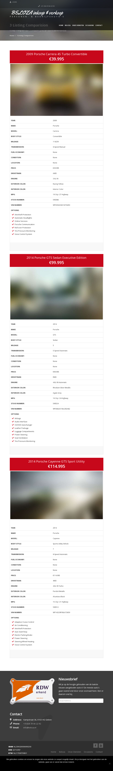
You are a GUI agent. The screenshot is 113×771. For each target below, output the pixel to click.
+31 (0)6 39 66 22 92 (95, 2)
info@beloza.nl (29, 727)
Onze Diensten (78, 21)
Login (13, 2)
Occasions (89, 21)
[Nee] (109, 763)
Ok (56, 766)
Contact (98, 21)
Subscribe (64, 707)
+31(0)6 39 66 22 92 (32, 723)
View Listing (56, 246)
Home (61, 21)
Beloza (68, 21)
